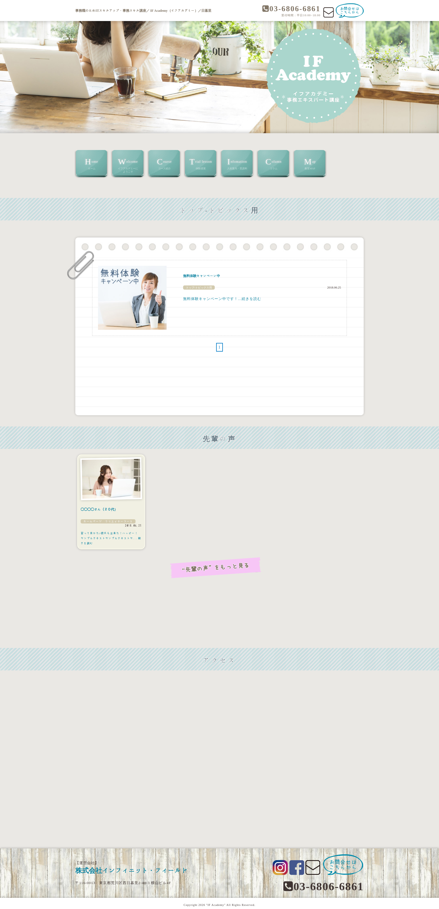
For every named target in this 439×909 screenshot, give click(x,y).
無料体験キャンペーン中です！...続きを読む (222, 299)
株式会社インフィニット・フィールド (142, 868)
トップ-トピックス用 (199, 287)
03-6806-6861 (288, 8)
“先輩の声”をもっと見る (219, 566)
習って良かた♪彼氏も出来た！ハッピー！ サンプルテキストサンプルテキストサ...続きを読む (111, 538)
